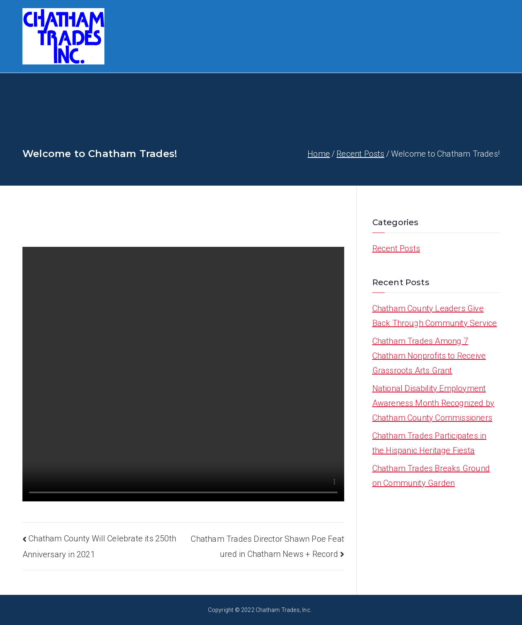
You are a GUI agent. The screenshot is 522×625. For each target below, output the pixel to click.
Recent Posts (396, 248)
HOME (141, 24)
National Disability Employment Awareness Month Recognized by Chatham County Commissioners (433, 403)
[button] (200, 24)
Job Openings (158, 48)
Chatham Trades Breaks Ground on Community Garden (431, 475)
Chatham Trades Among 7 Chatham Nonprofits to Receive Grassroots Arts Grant (429, 355)
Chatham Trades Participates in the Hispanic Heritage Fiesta (429, 443)
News (324, 48)
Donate (252, 48)
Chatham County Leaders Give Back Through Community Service (434, 316)
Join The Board (442, 24)
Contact (289, 48)
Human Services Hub (365, 24)
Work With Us (292, 24)
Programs (236, 24)
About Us (183, 24)
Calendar (213, 48)
